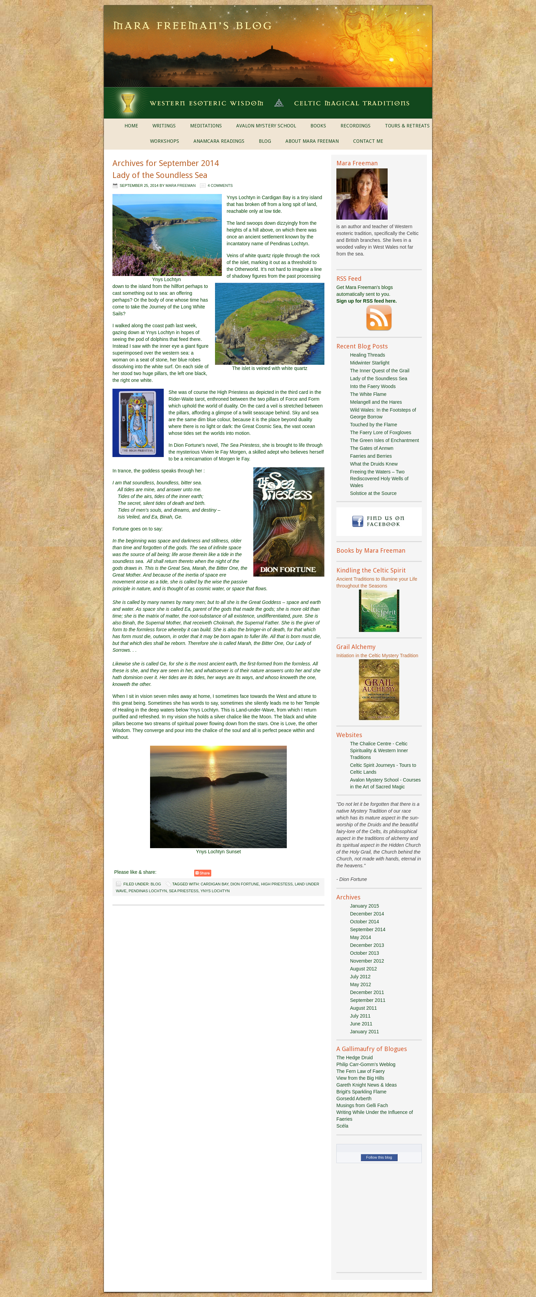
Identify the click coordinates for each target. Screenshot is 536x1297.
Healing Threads (367, 355)
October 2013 (364, 953)
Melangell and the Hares (376, 402)
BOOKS (318, 125)
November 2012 (367, 961)
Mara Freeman (180, 185)
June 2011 (361, 1023)
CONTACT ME (368, 141)
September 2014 (368, 929)
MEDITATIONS (206, 125)
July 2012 (360, 976)
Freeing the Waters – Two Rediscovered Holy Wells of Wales (379, 478)
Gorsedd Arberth (354, 1098)
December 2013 (367, 945)
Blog (155, 884)
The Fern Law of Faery (360, 1071)
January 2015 (364, 906)
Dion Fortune (244, 884)
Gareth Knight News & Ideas (366, 1085)
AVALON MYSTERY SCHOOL (266, 125)
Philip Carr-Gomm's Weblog (366, 1064)
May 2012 (360, 984)
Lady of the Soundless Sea (159, 175)
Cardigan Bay (214, 884)
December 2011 (367, 992)
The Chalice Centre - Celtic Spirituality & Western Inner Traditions (379, 750)
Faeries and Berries (371, 456)
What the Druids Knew (374, 464)
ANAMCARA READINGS (218, 141)
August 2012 (363, 968)
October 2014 (364, 921)
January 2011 (364, 1031)
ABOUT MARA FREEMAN (312, 141)
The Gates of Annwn (371, 448)
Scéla (342, 1126)
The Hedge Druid (354, 1057)
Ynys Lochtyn (215, 891)
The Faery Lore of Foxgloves (380, 432)
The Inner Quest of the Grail (380, 370)
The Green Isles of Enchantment (384, 440)
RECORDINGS (355, 125)
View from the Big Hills (360, 1078)
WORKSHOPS (164, 141)
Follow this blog (379, 1157)
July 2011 (360, 1016)
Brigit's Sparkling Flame (361, 1091)
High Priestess (277, 884)
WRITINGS (164, 125)
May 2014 (360, 937)
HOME (131, 125)
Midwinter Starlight (369, 362)
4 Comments (219, 185)
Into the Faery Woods (373, 386)
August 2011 (363, 1008)
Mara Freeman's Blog (268, 27)
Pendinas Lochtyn (148, 891)
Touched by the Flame (373, 424)
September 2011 (368, 1000)
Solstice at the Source (373, 493)
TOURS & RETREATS (407, 125)
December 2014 (367, 913)
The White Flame (368, 394)
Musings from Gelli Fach (362, 1105)
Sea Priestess (183, 891)
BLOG (265, 141)
